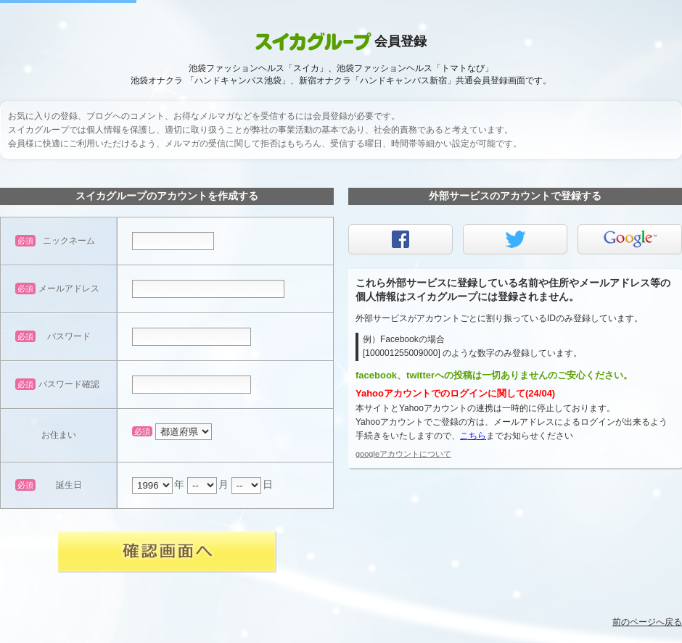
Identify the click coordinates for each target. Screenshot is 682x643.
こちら (473, 436)
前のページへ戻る (647, 622)
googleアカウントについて (403, 453)
